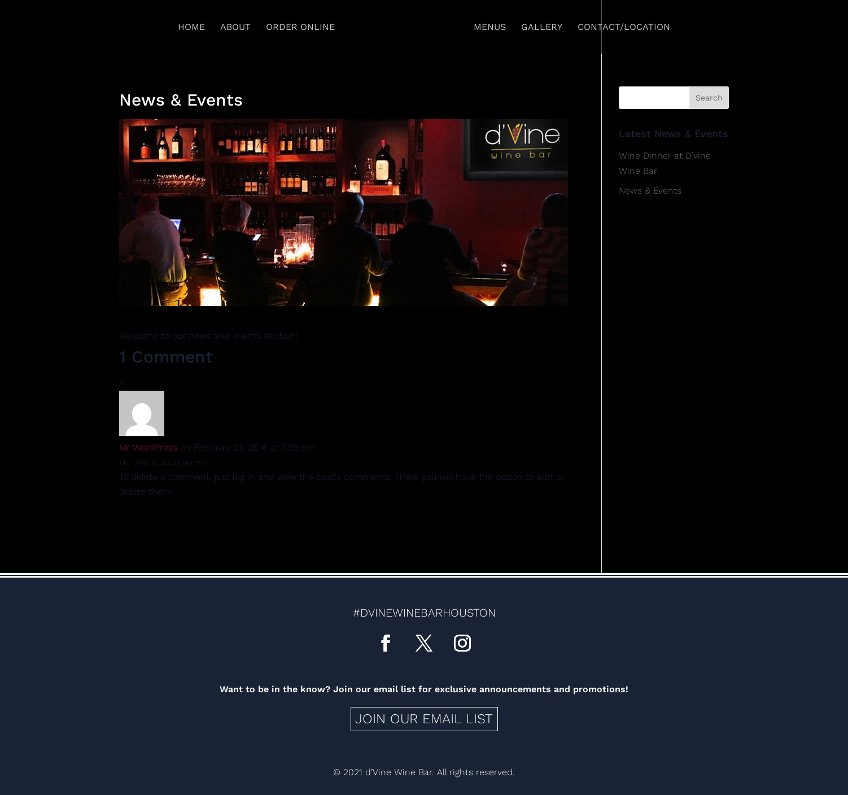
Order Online (300, 27)
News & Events (650, 190)
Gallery (541, 27)
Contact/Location (624, 27)
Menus (490, 27)
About (235, 27)
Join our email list (424, 719)
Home (191, 27)
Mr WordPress (148, 447)
